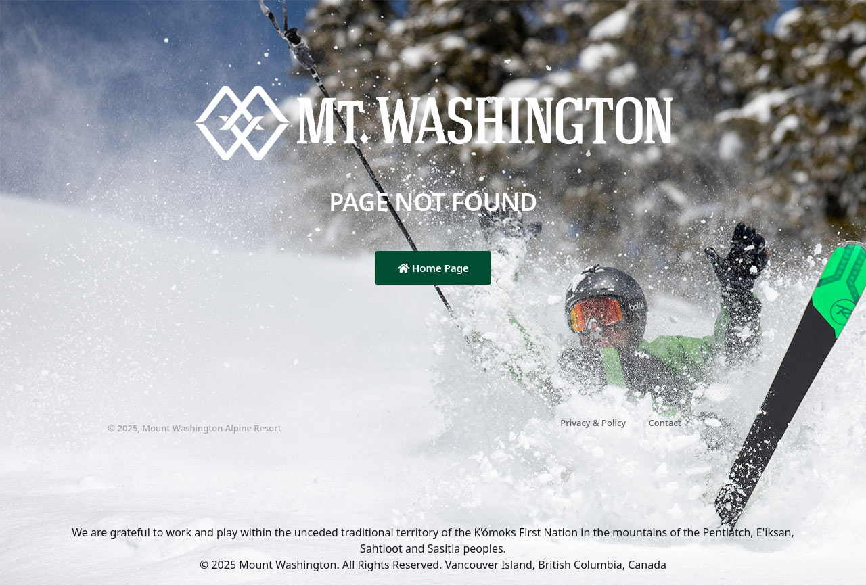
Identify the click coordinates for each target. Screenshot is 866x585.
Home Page (433, 268)
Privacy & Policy (593, 423)
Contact (665, 423)
